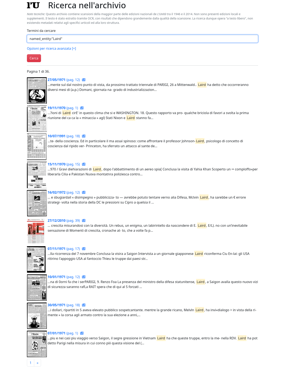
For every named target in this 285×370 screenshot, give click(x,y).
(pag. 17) (64, 248)
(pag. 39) (64, 220)
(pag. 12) (64, 79)
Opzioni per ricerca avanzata (51, 48)
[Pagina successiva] (37, 363)
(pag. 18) (64, 136)
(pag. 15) (64, 164)
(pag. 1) (63, 108)
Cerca (34, 58)
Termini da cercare (41, 30)
